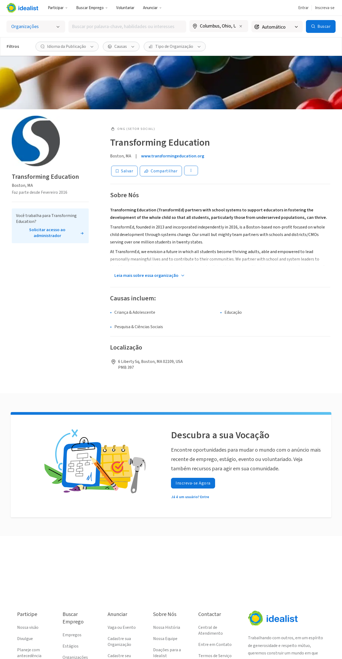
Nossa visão (27, 627)
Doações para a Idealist (167, 653)
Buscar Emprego (92, 8)
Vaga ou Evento (122, 627)
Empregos (72, 635)
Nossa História (166, 627)
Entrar (303, 8)
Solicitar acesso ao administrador (47, 233)
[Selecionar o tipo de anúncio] (35, 27)
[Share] (161, 171)
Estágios (71, 646)
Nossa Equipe (165, 639)
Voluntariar (125, 8)
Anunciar (152, 8)
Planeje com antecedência (29, 653)
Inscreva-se (325, 8)
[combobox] (127, 26)
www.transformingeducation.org (172, 156)
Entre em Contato (215, 645)
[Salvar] (124, 171)
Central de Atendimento (210, 630)
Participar (58, 8)
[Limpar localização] (241, 26)
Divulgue (25, 639)
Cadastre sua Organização (119, 642)
